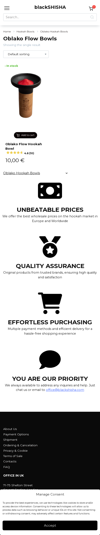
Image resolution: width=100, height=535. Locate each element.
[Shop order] (26, 54)
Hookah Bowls (25, 31)
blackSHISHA (50, 7)
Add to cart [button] (28, 135)
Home (7, 31)
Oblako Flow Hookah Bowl (25, 148)
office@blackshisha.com (65, 390)
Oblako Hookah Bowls (54, 31)
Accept (50, 525)
